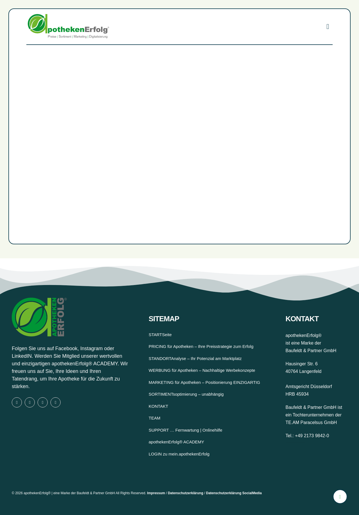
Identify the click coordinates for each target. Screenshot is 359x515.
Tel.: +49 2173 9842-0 (307, 435)
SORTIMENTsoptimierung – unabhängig (186, 394)
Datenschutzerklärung (185, 493)
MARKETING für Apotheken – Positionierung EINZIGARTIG (204, 382)
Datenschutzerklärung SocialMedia (234, 493)
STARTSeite (160, 334)
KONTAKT (158, 406)
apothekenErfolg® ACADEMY (85, 363)
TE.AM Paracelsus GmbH (311, 422)
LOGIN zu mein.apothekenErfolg (179, 454)
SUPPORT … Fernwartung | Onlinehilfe (185, 430)
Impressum (156, 493)
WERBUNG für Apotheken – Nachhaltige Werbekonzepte (202, 370)
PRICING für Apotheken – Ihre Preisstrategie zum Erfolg (201, 346)
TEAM (154, 418)
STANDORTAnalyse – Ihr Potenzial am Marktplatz (195, 358)
